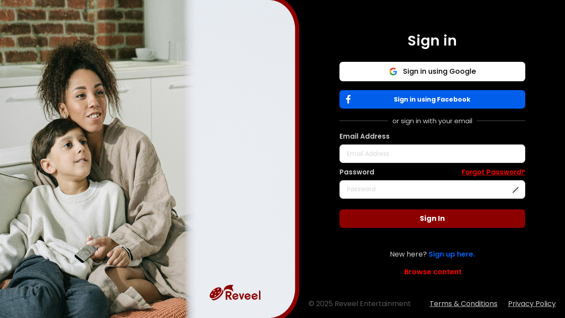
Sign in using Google (432, 71)
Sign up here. (452, 254)
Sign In (432, 218)
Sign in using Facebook (410, 99)
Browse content (433, 272)
